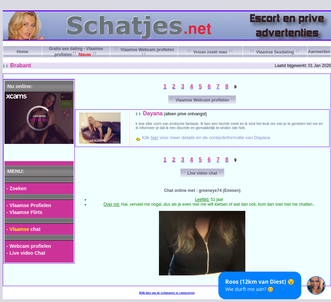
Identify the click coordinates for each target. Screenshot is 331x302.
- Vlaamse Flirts (24, 212)
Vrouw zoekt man (210, 52)
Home (22, 51)
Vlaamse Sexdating (275, 52)
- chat (23, 229)
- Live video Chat (26, 253)
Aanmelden (319, 51)
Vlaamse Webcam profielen (202, 100)
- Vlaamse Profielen (29, 205)
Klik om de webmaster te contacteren (167, 292)
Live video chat (202, 173)
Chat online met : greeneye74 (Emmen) (202, 190)
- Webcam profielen (29, 246)
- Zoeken (17, 188)
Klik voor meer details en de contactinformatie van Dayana (206, 137)
